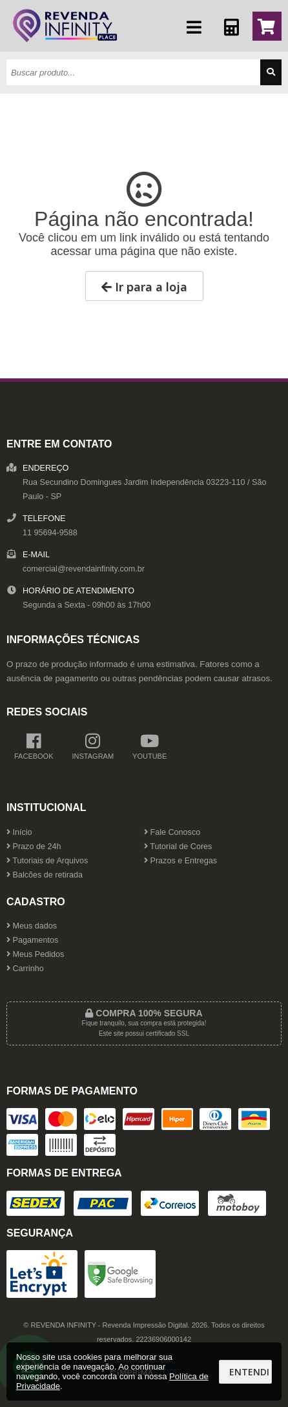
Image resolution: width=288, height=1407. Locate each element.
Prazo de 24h (33, 846)
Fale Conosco (172, 832)
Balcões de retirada (44, 874)
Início (19, 832)
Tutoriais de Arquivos (47, 860)
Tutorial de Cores (178, 846)
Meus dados (31, 925)
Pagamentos (32, 940)
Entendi (249, 1372)
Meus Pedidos (35, 954)
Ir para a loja (144, 286)
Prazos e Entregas (180, 860)
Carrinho (25, 968)
